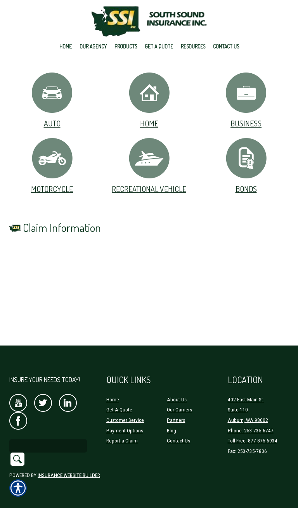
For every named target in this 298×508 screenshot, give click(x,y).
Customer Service (125, 420)
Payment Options (124, 431)
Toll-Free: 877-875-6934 (252, 441)
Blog (171, 431)
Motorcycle (52, 165)
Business (246, 99)
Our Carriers (179, 410)
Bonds (246, 165)
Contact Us (178, 441)
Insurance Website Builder (69, 475)
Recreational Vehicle (149, 165)
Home (149, 99)
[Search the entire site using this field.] (48, 446)
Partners (176, 420)
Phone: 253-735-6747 (251, 431)
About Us (177, 400)
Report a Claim (122, 441)
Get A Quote (119, 410)
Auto (52, 99)
